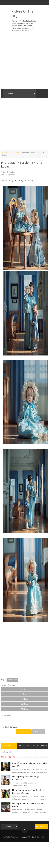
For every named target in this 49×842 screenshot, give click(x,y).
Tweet (24, 689)
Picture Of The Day (28, 837)
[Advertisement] (24, 60)
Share (25, 694)
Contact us (41, 827)
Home (4, 152)
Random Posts (9, 746)
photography (14, 152)
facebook (23, 732)
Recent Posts (24, 746)
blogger (38, 732)
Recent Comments (40, 746)
